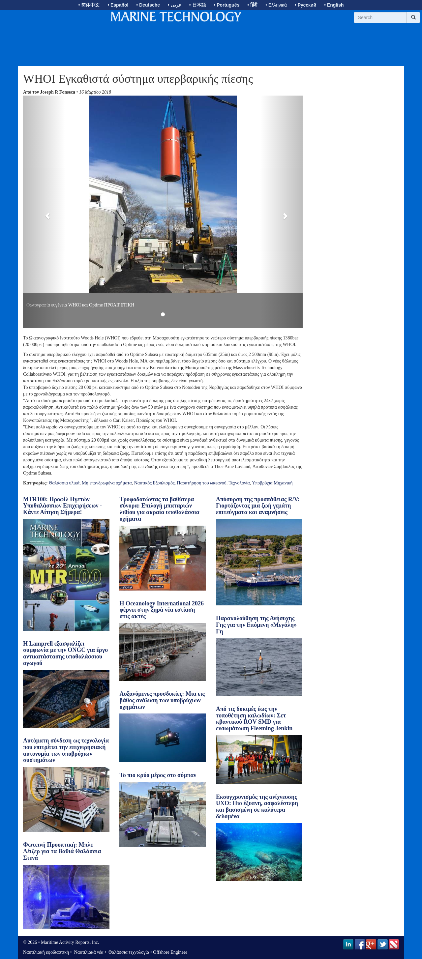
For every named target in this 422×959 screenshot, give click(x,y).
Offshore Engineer (170, 952)
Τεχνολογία (239, 482)
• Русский (305, 5)
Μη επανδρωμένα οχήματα (107, 482)
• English (334, 5)
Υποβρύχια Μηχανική (272, 482)
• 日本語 (197, 5)
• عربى (174, 5)
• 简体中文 (89, 5)
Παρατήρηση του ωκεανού (201, 482)
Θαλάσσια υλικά (64, 482)
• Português (226, 5)
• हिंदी (252, 5)
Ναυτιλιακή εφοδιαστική (46, 952)
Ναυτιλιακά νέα (88, 952)
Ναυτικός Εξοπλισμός (154, 482)
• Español (117, 5)
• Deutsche (148, 5)
